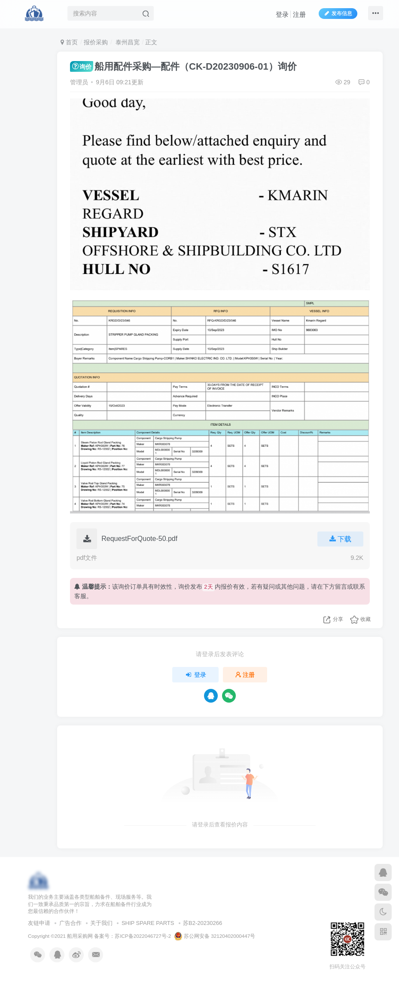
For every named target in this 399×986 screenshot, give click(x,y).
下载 (339, 539)
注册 (297, 15)
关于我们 (101, 923)
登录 (280, 15)
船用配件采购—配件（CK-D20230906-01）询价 (183, 66)
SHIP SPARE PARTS (148, 923)
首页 (69, 42)
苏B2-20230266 (202, 923)
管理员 (79, 82)
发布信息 (336, 14)
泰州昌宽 (127, 42)
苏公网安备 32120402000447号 (215, 936)
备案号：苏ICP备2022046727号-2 (132, 936)
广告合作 (70, 923)
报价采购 (96, 42)
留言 (341, 586)
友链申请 (39, 923)
